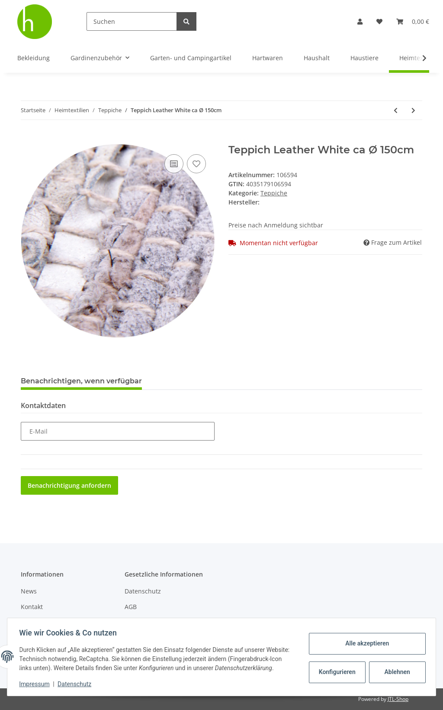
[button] (359, 21)
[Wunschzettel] (379, 21)
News (29, 591)
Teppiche (273, 193)
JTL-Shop (398, 699)
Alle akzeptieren (365, 638)
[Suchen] (132, 21)
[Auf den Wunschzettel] (196, 163)
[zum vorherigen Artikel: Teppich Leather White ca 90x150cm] (395, 110)
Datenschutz (143, 591)
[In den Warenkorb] (28, 139)
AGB (131, 607)
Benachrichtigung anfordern (69, 485)
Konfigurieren (336, 667)
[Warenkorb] (412, 21)
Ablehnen (395, 667)
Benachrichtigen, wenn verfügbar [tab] (81, 381)
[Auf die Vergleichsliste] (173, 163)
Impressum (36, 684)
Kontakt (32, 607)
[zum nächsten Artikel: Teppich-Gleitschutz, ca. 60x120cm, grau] (413, 110)
